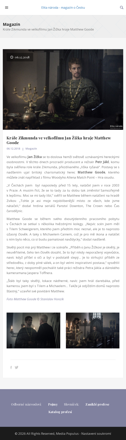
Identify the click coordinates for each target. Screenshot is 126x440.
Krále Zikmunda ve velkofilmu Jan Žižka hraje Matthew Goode (59, 140)
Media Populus (67, 433)
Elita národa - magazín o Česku (63, 7)
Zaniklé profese (97, 404)
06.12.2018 (13, 148)
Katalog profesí (60, 412)
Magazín (11, 24)
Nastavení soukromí (96, 433)
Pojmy (53, 404)
